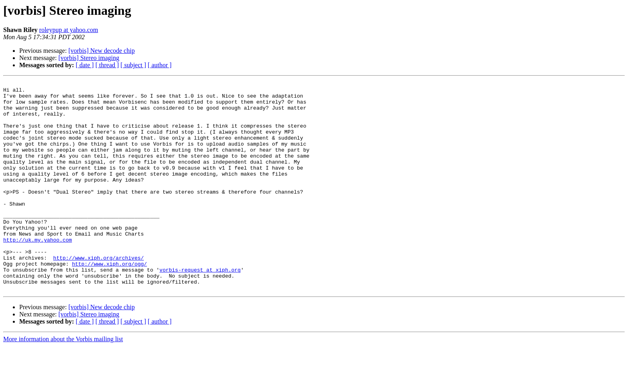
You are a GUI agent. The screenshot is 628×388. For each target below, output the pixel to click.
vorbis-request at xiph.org (200, 308)
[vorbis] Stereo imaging (88, 57)
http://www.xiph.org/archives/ (98, 293)
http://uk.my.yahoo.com (37, 272)
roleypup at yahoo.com (68, 29)
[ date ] (85, 65)
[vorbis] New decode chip (101, 50)
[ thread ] (107, 65)
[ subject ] (133, 65)
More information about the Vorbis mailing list (63, 381)
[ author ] (160, 65)
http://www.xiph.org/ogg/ (109, 300)
